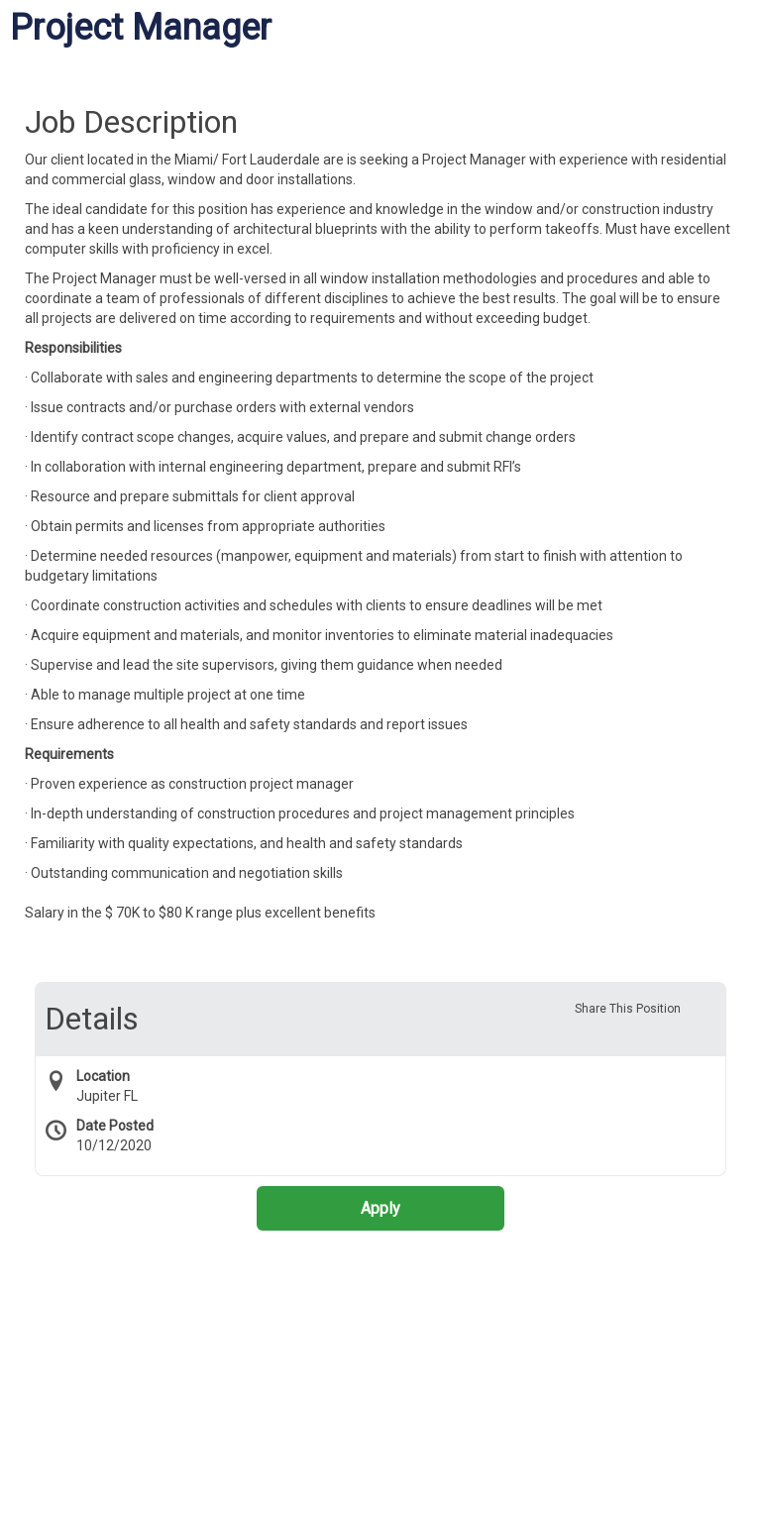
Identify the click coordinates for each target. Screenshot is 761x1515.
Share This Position (628, 1009)
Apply (380, 1208)
